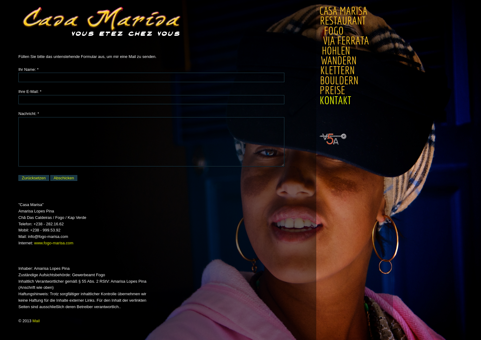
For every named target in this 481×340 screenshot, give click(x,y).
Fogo (333, 31)
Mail (36, 321)
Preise (332, 90)
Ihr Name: (27, 69)
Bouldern (338, 81)
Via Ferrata (344, 41)
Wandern (337, 61)
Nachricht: (27, 113)
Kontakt (335, 100)
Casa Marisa (343, 11)
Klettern (336, 70)
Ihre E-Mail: (28, 91)
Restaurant (345, 21)
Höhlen (334, 51)
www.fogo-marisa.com (53, 243)
